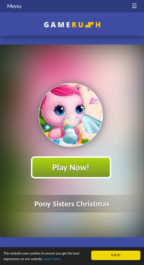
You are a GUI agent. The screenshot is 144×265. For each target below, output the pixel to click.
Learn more (52, 259)
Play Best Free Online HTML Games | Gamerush (72, 24)
